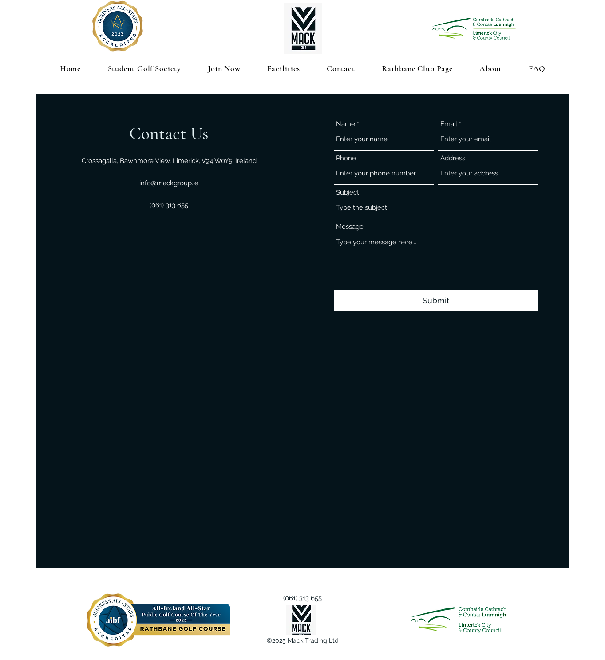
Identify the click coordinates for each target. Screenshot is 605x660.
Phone (346, 158)
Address (452, 158)
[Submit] (436, 300)
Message (350, 226)
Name (345, 124)
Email (448, 124)
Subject (347, 192)
